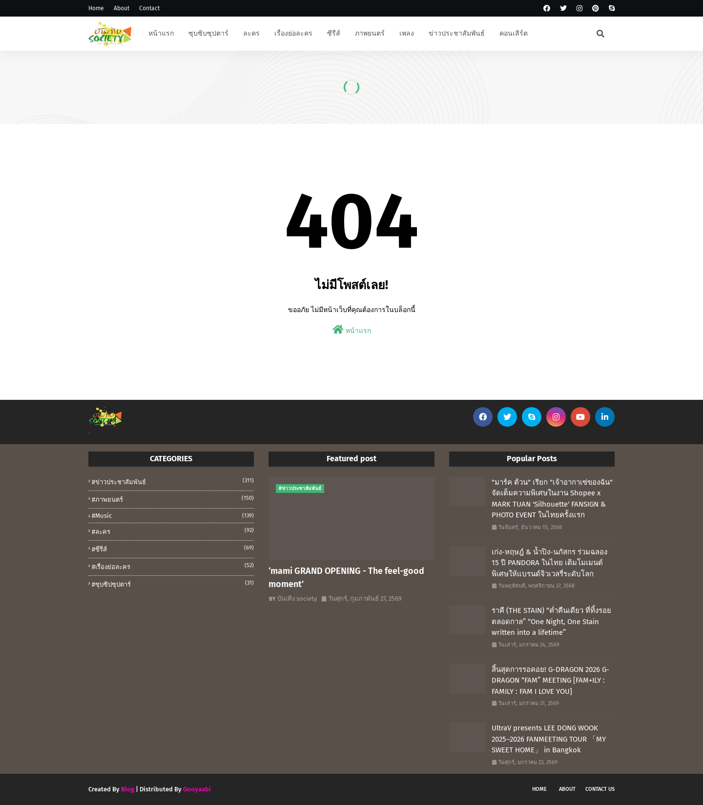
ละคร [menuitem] (251, 33)
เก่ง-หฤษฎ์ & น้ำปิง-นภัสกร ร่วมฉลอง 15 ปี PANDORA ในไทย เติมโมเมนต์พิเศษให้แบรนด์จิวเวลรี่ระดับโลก (549, 563)
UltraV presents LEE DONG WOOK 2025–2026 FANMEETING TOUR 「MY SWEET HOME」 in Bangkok (549, 739)
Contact (149, 8)
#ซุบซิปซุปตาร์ (173, 583)
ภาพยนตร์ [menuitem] (370, 33)
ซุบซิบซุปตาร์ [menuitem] (208, 33)
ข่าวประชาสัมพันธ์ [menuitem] (457, 33)
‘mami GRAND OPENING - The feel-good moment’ (346, 577)
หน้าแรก (351, 330)
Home (96, 8)
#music (173, 515)
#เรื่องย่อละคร (173, 566)
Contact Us (600, 789)
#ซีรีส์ (173, 548)
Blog (127, 789)
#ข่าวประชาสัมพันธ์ (173, 481)
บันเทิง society (297, 598)
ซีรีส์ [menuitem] (333, 33)
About (121, 8)
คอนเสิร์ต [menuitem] (513, 33)
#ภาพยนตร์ (173, 498)
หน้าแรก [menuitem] (161, 33)
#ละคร (173, 531)
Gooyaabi (197, 789)
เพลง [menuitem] (406, 33)
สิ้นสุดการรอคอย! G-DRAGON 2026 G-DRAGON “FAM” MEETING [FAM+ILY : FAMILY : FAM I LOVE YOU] (550, 680)
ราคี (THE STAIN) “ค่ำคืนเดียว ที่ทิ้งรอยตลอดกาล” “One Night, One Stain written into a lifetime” (551, 621)
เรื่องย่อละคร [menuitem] (293, 33)
